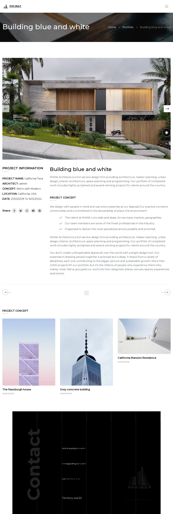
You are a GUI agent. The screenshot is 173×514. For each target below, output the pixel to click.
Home (112, 27)
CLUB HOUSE (8, 393)
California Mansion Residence (137, 357)
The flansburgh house (16, 389)
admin (23, 183)
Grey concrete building (75, 389)
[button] (5, 108)
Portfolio (128, 27)
